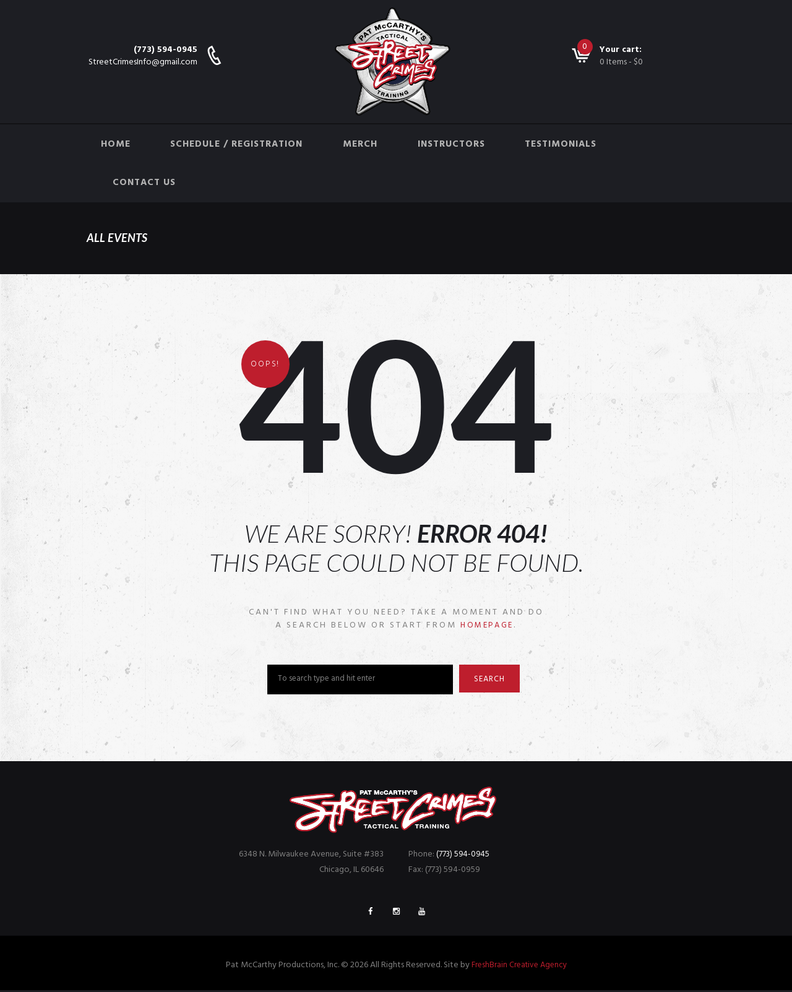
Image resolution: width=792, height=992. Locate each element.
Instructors (451, 144)
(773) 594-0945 (165, 50)
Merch (360, 144)
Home (116, 144)
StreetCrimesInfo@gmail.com (142, 62)
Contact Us (144, 182)
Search (492, 680)
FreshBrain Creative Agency (518, 967)
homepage (487, 625)
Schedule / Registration (236, 144)
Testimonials (560, 144)
